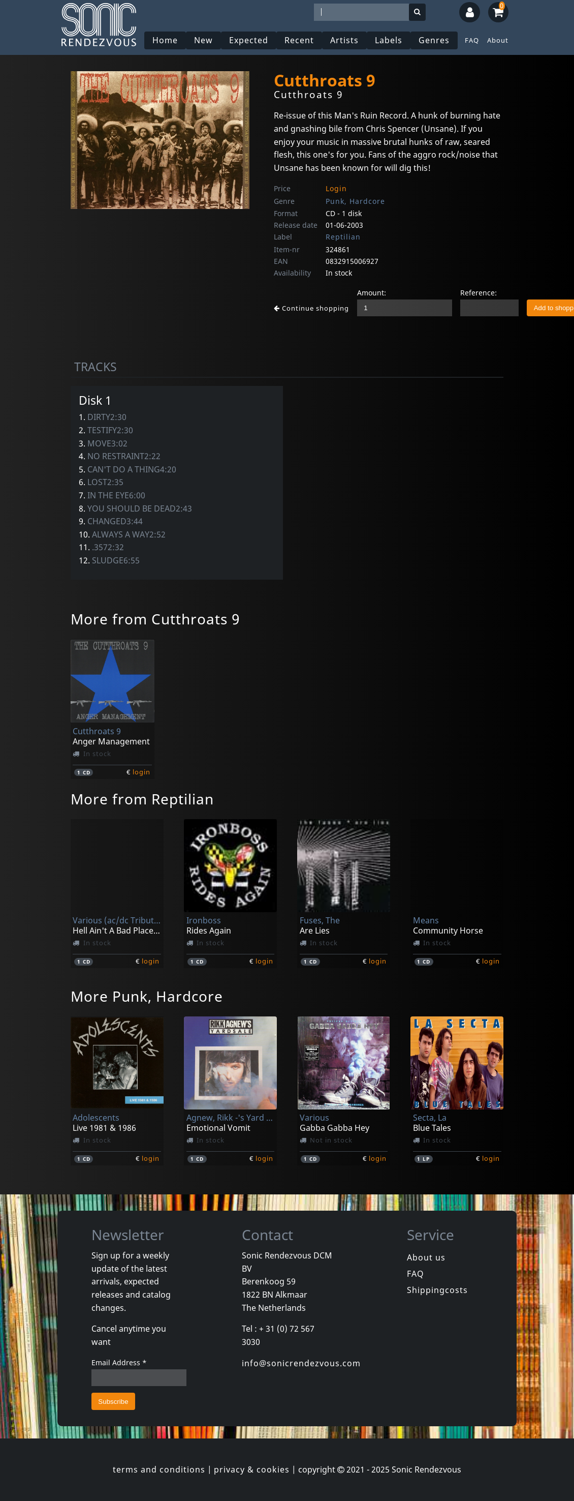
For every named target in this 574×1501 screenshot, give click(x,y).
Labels (388, 40)
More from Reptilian (142, 798)
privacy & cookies (252, 1469)
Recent (299, 40)
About (497, 40)
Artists (344, 40)
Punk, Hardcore (355, 201)
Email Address (119, 1362)
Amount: (371, 292)
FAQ (472, 40)
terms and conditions (159, 1469)
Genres (434, 40)
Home (165, 40)
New (203, 40)
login (141, 771)
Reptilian (343, 237)
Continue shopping (311, 308)
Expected (248, 40)
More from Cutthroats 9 (155, 618)
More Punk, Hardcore (147, 996)
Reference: (478, 292)
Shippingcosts (437, 1290)
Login (336, 188)
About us (426, 1257)
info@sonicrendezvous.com (301, 1363)
